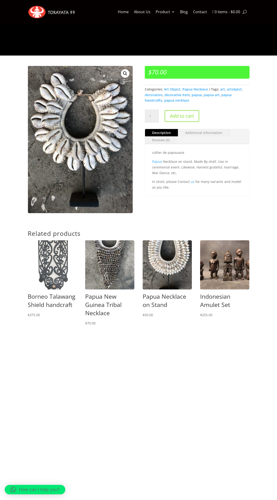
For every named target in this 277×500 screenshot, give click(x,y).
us (192, 181)
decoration (154, 95)
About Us (142, 11)
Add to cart (182, 116)
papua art (212, 95)
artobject (234, 89)
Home (123, 11)
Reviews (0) (161, 140)
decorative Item (177, 95)
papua (197, 95)
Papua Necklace (195, 89)
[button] (125, 73)
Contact (200, 11)
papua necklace (176, 100)
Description (161, 132)
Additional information (203, 132)
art (222, 89)
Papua (157, 161)
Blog (184, 11)
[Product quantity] (152, 116)
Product (163, 11)
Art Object (172, 89)
